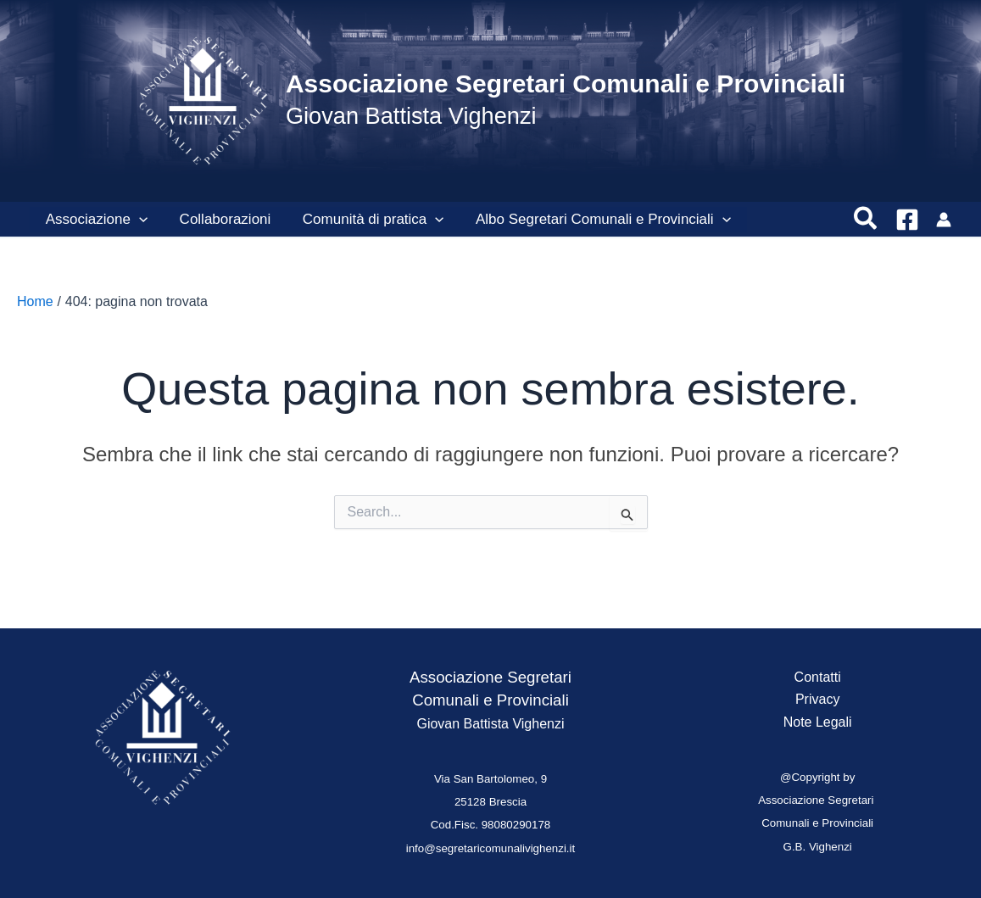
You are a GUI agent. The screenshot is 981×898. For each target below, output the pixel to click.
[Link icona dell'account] (943, 219)
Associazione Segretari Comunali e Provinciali (565, 84)
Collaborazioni (220, 219)
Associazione (95, 219)
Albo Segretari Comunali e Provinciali (593, 219)
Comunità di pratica (366, 219)
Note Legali (817, 722)
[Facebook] (907, 219)
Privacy (817, 699)
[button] (137, 219)
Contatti (817, 677)
